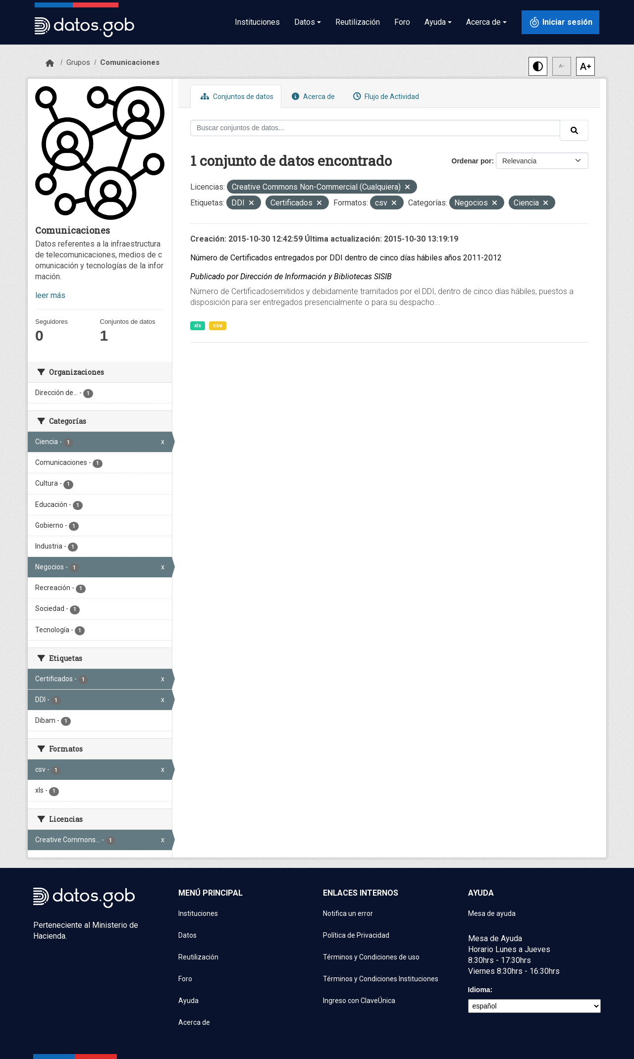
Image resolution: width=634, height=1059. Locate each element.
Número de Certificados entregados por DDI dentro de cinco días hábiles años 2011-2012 (346, 257)
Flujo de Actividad (385, 96)
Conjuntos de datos (235, 96)
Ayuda (188, 1001)
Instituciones (257, 22)
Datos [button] (304, 22)
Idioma (479, 990)
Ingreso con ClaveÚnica (359, 1001)
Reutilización (357, 22)
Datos (187, 935)
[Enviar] (574, 130)
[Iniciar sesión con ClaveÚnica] (560, 22)
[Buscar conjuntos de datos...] (375, 128)
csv (217, 325)
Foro (402, 22)
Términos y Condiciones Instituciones (380, 979)
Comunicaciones (129, 62)
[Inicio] (49, 63)
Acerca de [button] (483, 22)
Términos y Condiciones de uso (371, 957)
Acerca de (312, 96)
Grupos (78, 62)
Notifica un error (348, 913)
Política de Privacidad (356, 935)
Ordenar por (472, 161)
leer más (50, 295)
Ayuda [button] (435, 22)
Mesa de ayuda (492, 913)
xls (197, 325)
